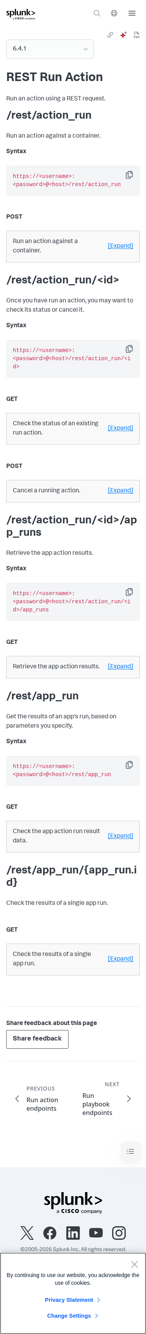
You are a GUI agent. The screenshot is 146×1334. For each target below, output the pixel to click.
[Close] (134, 1264)
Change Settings (69, 1316)
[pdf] (136, 34)
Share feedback (37, 1039)
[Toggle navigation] (130, 1151)
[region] (73, 1293)
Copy (134, 177)
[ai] (123, 34)
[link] (110, 34)
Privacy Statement (69, 1300)
